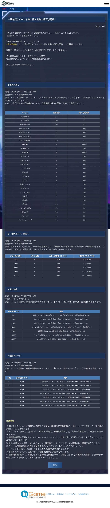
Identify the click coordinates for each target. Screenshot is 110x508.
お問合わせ (50, 494)
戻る (55, 465)
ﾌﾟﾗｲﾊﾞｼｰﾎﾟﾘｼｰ (71, 494)
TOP (4, 9)
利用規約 (60, 494)
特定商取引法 (84, 494)
